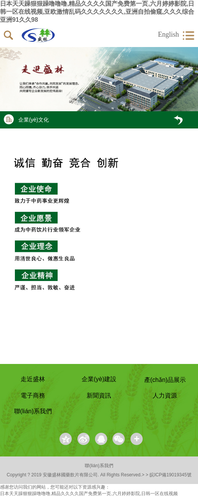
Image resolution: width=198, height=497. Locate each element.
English (168, 34)
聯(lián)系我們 (33, 411)
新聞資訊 (99, 395)
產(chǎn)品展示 (165, 380)
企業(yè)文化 (26, 119)
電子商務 (33, 395)
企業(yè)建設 (99, 379)
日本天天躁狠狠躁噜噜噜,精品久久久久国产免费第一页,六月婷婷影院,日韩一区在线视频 (89, 493)
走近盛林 (33, 379)
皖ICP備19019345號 (170, 475)
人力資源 (165, 395)
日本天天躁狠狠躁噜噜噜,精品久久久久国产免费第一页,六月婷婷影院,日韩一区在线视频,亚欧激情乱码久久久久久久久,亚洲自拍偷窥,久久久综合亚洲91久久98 (97, 11)
